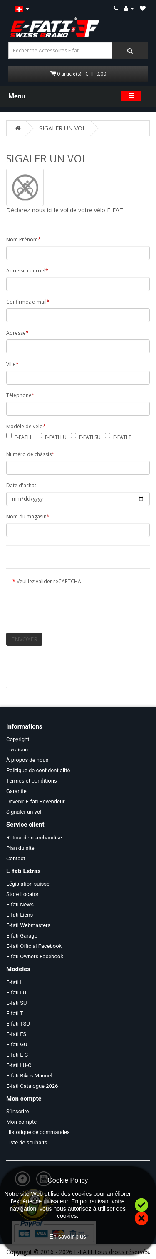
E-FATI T (122, 437)
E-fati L (14, 982)
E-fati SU (16, 1003)
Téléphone (20, 395)
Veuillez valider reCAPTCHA (49, 581)
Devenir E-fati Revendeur (35, 801)
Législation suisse (28, 884)
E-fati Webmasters (28, 925)
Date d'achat (21, 485)
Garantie (16, 791)
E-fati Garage (21, 936)
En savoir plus (68, 1236)
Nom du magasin (28, 516)
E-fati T (14, 1013)
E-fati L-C (17, 1055)
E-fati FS (16, 1034)
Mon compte (21, 1122)
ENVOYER (24, 639)
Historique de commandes (38, 1132)
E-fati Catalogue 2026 (32, 1086)
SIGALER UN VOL (62, 128)
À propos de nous (27, 760)
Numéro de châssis (30, 454)
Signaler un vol (23, 812)
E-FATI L (23, 437)
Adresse (17, 332)
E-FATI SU (90, 437)
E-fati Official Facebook (34, 946)
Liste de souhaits (26, 1142)
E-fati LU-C (18, 1065)
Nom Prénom (23, 239)
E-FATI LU (56, 437)
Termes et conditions (31, 781)
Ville (12, 364)
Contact (15, 858)
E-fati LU (16, 992)
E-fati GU (16, 1044)
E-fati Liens (19, 915)
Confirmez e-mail (28, 301)
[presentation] (75, 604)
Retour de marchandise (34, 837)
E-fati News (20, 904)
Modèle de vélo (26, 426)
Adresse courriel (27, 270)
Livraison (17, 749)
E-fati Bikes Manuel (29, 1075)
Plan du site (20, 848)
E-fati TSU (18, 1024)
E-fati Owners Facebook (34, 956)
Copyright (18, 739)
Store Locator (22, 894)
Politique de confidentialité (38, 770)
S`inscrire (17, 1111)
